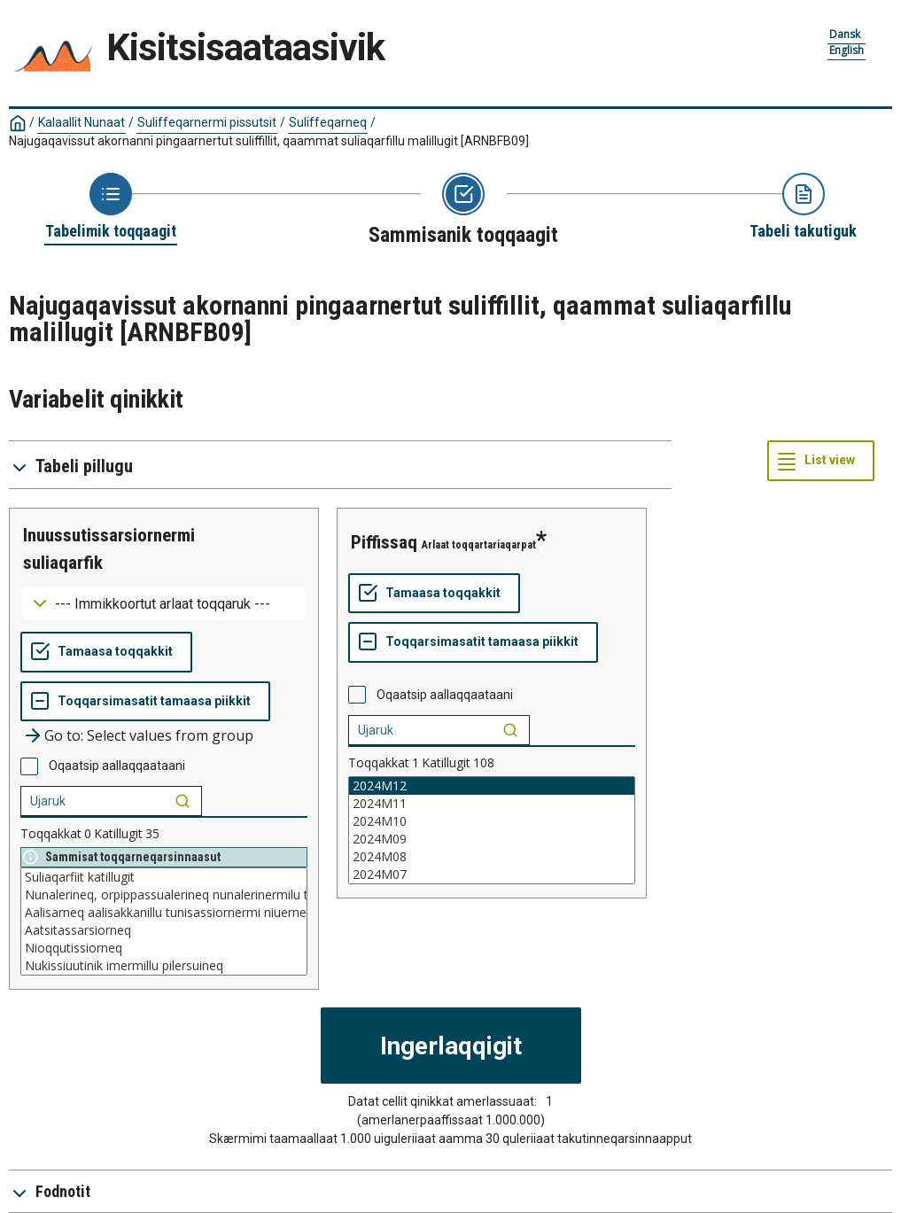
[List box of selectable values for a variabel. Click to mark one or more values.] (163, 921)
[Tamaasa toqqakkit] (106, 652)
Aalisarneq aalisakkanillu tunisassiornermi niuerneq (164, 912)
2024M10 (491, 821)
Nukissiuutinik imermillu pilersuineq (164, 966)
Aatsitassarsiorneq (164, 930)
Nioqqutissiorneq (164, 948)
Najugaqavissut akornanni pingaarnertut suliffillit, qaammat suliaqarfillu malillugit (269, 141)
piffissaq (384, 542)
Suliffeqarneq (328, 122)
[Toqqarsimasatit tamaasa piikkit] (145, 701)
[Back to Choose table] (110, 207)
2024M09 (491, 839)
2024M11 (491, 804)
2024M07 (491, 874)
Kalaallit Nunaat (81, 122)
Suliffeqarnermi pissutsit (206, 122)
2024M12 (491, 786)
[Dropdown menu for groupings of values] (164, 604)
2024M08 (491, 857)
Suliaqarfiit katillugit (164, 877)
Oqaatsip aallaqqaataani (117, 765)
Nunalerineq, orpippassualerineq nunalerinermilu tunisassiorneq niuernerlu (164, 895)
